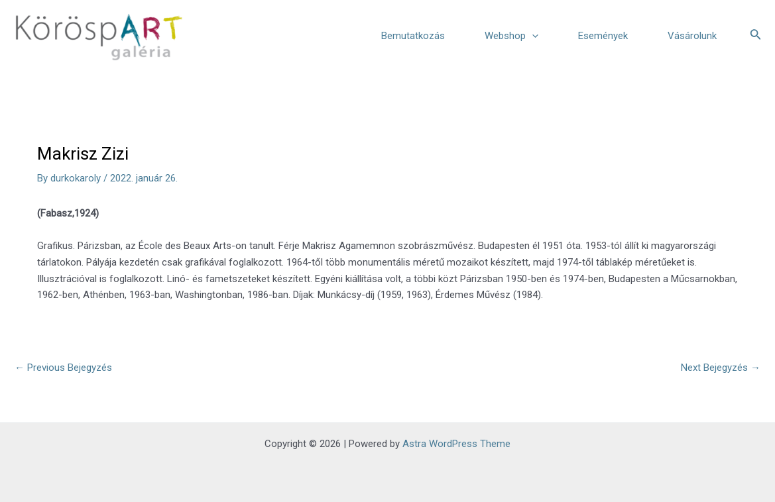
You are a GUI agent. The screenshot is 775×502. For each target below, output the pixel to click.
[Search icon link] (756, 35)
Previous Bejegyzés (63, 368)
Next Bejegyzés (720, 368)
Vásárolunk (692, 36)
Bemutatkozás (413, 36)
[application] (532, 36)
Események (603, 36)
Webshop (511, 36)
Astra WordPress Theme (456, 444)
